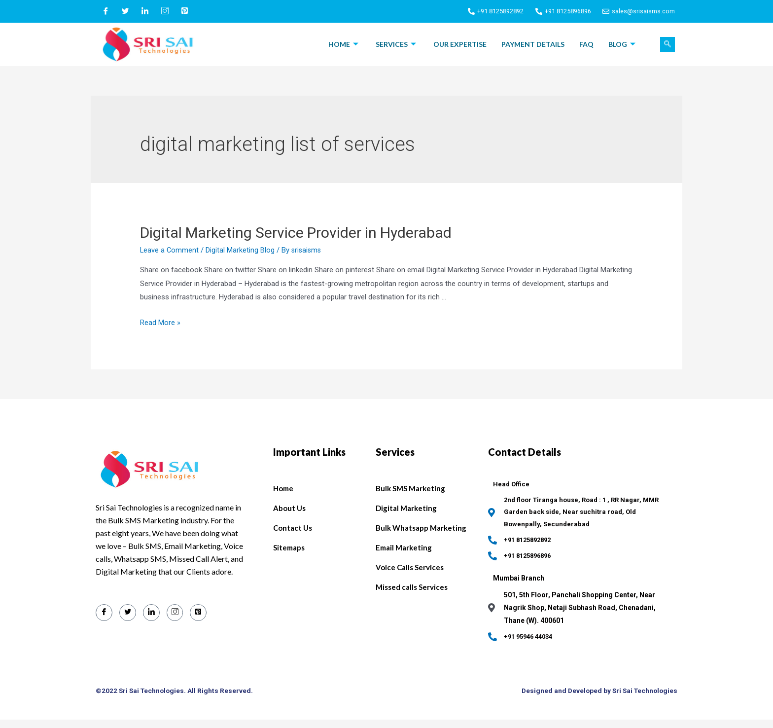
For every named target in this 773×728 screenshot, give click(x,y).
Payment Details (532, 44)
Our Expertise (460, 44)
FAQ (586, 44)
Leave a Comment (170, 250)
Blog (623, 44)
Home (344, 44)
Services (397, 44)
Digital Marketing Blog (241, 250)
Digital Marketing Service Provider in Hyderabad (296, 232)
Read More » (160, 322)
